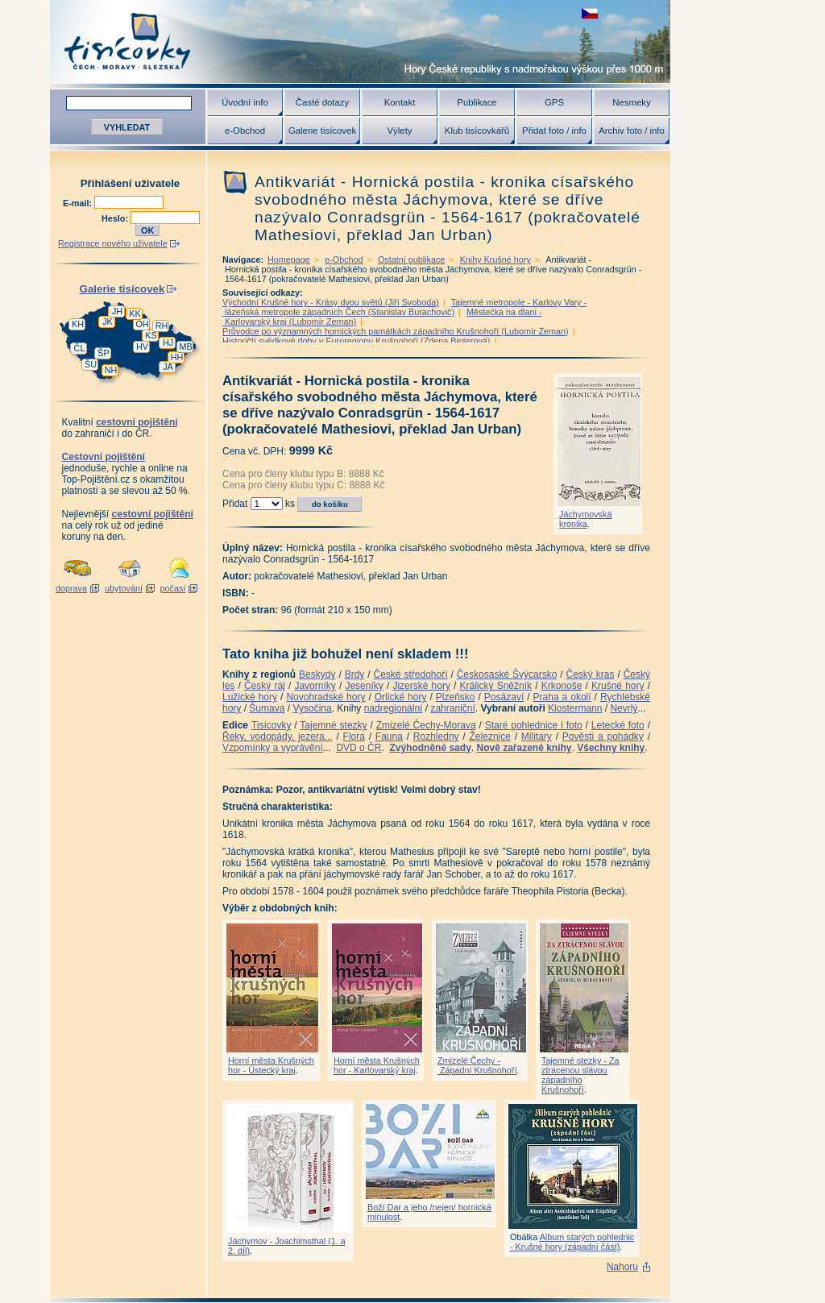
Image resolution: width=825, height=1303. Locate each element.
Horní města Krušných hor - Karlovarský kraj (377, 1065)
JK (107, 321)
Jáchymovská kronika (585, 519)
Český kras (590, 674)
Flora (354, 736)
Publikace (476, 102)
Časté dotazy (322, 102)
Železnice (490, 736)
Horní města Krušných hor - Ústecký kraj (271, 1065)
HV (142, 346)
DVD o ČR (358, 747)
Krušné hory (618, 685)
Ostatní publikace (411, 259)
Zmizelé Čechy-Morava (426, 725)
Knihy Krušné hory (495, 259)
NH (111, 370)
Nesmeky (631, 102)
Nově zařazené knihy (523, 747)
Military (536, 736)
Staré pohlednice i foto (533, 725)
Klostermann (575, 708)
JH (117, 311)
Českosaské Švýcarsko (507, 674)
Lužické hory (249, 697)
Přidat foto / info (554, 130)
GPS (554, 102)
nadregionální (393, 708)
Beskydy (317, 674)
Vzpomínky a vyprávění (272, 747)
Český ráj (264, 685)
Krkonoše (561, 685)
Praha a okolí (562, 697)
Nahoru (622, 1266)
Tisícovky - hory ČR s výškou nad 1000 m (360, 41)
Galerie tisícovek (322, 130)
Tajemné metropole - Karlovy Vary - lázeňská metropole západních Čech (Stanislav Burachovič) (404, 307)
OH (141, 324)
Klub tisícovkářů (477, 130)
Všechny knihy (611, 747)
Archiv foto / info (632, 130)
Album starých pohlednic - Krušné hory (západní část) (572, 1241)
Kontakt (400, 102)
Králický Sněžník (496, 685)
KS (150, 335)
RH (161, 325)
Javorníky (314, 685)
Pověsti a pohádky (603, 736)
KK (134, 313)
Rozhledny (436, 736)
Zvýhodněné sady (430, 747)
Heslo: (116, 218)
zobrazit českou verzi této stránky (590, 13)
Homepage (288, 259)
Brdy (355, 674)
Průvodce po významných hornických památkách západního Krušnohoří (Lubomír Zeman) (395, 331)
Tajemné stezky (333, 725)
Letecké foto (618, 725)
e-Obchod (245, 130)
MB (185, 346)
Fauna (389, 736)
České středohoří (411, 674)
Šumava (266, 708)
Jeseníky (364, 685)
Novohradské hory (325, 697)
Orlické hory (401, 697)
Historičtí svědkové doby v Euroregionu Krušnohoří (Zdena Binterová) (356, 341)
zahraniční (452, 708)
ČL (79, 348)
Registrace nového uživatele (113, 243)
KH (78, 324)
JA (168, 366)
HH (177, 357)
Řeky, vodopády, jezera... (277, 736)
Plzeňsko (455, 697)
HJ (168, 342)
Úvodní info (245, 102)
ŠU (91, 364)
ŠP (103, 353)
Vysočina (311, 708)
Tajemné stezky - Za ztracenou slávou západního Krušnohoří (580, 1075)
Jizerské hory (421, 685)
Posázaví (504, 697)
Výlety (399, 130)
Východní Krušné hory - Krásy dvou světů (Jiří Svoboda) (330, 302)
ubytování (124, 588)
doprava (71, 588)
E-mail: (78, 203)
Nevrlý (623, 708)
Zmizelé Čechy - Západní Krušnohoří (476, 1065)
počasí (173, 588)
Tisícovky (271, 725)
